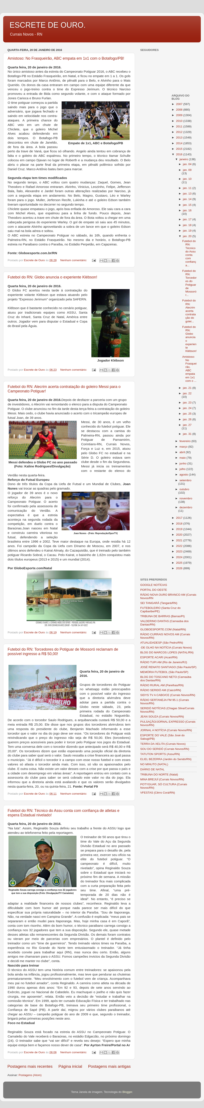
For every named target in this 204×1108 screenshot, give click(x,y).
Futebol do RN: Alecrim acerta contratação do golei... (189, 311)
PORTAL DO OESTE (153, 589)
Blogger (127, 1092)
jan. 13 (187, 193)
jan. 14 (187, 199)
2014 (179, 143)
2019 (179, 529)
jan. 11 (187, 188)
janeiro (184, 159)
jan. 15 (187, 204)
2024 (179, 557)
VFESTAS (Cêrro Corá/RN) (157, 792)
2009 (179, 115)
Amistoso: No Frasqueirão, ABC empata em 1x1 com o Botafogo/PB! (66, 58)
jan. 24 (187, 408)
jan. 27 (187, 424)
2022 (179, 546)
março (184, 446)
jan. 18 (187, 225)
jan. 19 (187, 230)
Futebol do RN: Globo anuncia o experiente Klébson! (52, 277)
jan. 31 (187, 433)
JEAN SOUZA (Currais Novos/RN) (162, 716)
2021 (179, 540)
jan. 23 (187, 402)
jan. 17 (187, 219)
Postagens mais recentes (29, 1066)
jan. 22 (187, 393)
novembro (186, 498)
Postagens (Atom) (30, 1075)
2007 (179, 104)
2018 (179, 523)
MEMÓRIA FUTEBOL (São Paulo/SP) (164, 672)
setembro (185, 480)
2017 (179, 517)
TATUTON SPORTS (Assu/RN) (160, 754)
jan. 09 (187, 169)
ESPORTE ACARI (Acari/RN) (158, 657)
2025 (179, 562)
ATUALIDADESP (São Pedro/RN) (161, 642)
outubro (184, 489)
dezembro (186, 507)
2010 (179, 120)
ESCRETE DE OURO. (48, 25)
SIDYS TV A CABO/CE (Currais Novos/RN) (167, 695)
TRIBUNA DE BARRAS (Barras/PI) (162, 616)
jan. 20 (187, 236)
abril (183, 452)
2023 (179, 551)
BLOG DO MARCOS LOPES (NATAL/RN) (167, 652)
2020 (179, 534)
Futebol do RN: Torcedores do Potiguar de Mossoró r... (189, 283)
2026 (179, 568)
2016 (179, 154)
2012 (179, 132)
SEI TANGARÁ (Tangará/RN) (158, 603)
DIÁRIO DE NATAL (152, 769)
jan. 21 (187, 387)
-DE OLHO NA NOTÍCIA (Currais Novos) (166, 647)
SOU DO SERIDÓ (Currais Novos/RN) (164, 749)
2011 (179, 126)
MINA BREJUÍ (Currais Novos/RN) (162, 779)
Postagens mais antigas (109, 1066)
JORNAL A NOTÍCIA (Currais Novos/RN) (166, 730)
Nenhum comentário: (74, 260)
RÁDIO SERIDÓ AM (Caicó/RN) (160, 690)
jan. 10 (187, 178)
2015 (179, 148)
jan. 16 (187, 210)
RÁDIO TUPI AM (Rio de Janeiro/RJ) (163, 662)
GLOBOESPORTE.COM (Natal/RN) (163, 629)
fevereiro (185, 441)
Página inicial (70, 1066)
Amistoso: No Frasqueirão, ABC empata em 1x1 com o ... (189, 368)
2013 (179, 137)
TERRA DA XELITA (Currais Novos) (163, 743)
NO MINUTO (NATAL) (154, 764)
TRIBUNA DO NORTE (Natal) (159, 774)
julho (183, 469)
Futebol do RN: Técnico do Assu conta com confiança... (189, 253)
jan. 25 (187, 413)
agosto (184, 474)
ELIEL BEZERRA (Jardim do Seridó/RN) (165, 759)
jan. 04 (187, 164)
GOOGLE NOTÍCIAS (153, 584)
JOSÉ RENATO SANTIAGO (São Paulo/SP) (168, 667)
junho (183, 463)
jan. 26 (187, 419)
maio (183, 457)
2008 (179, 109)
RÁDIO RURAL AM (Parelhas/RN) (162, 685)
